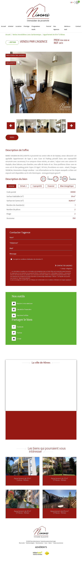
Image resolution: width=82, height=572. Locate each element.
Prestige (26, 26)
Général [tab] (11, 186)
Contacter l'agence (63, 265)
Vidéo (12, 137)
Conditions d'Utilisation (53, 279)
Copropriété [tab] (37, 186)
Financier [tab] (51, 186)
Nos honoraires (39, 543)
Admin (50, 543)
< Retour (12, 42)
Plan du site (22, 543)
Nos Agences (56, 28)
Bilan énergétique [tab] (67, 186)
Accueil (3, 26)
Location (18, 26)
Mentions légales (30, 543)
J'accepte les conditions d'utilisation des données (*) (28, 259)
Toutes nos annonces (58, 543)
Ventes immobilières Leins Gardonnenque (27, 34)
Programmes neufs (36, 28)
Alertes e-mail (67, 28)
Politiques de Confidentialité (38, 279)
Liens (46, 543)
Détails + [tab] (23, 186)
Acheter (10, 26)
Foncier (48, 26)
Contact (78, 26)
